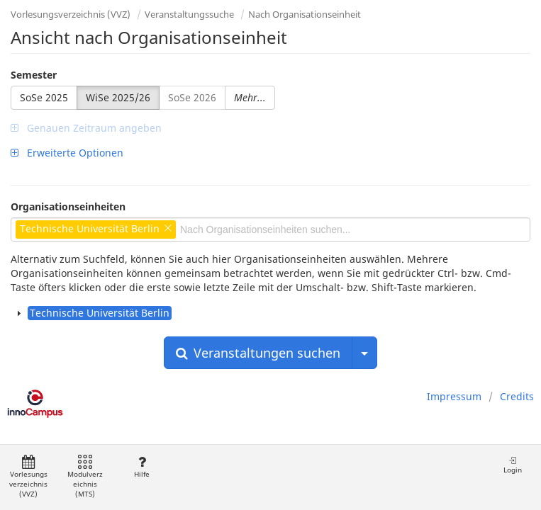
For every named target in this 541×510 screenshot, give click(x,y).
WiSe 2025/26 (118, 97)
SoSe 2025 (44, 97)
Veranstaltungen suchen (258, 352)
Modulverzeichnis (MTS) (85, 477)
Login (512, 465)
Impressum (454, 396)
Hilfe (141, 467)
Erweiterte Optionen (67, 152)
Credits (517, 396)
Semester (34, 74)
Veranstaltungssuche (189, 14)
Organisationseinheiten (68, 206)
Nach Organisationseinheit (304, 14)
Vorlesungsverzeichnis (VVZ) (70, 14)
